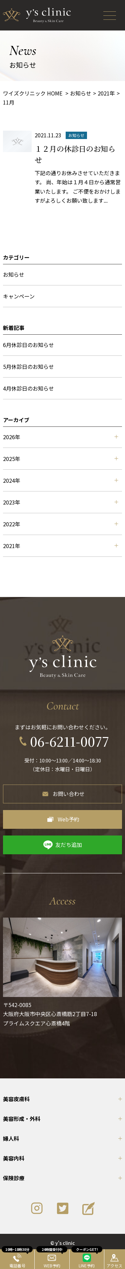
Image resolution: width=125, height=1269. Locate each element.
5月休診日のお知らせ (28, 366)
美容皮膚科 (16, 1099)
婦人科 (11, 1138)
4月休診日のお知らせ (28, 388)
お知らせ (13, 274)
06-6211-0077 (69, 741)
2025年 (60, 459)
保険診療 (13, 1178)
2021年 (60, 546)
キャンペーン (19, 296)
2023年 (60, 502)
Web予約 (68, 819)
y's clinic (65, 1243)
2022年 (60, 524)
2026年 (60, 437)
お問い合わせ (69, 794)
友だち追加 (68, 845)
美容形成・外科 (21, 1119)
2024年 (60, 480)
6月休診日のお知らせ (28, 345)
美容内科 (13, 1158)
